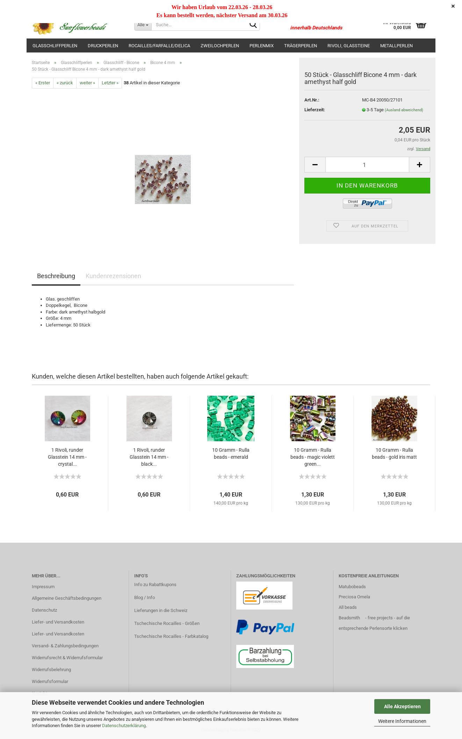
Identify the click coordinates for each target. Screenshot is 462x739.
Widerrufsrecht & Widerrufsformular (67, 657)
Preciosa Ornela (354, 596)
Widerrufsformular (50, 681)
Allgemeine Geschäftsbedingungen (66, 598)
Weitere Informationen (402, 721)
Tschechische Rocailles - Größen (167, 623)
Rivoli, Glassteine (348, 45)
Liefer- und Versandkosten (58, 622)
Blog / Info (144, 597)
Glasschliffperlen (55, 45)
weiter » (87, 82)
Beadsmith (349, 617)
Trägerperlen (300, 45)
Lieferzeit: (314, 109)
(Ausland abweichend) (404, 110)
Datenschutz (44, 610)
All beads (348, 607)
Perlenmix (262, 45)
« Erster (42, 82)
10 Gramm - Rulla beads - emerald (231, 453)
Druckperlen (103, 45)
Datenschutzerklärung (124, 725)
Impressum (43, 586)
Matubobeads (352, 586)
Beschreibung (56, 276)
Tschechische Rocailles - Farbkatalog (171, 636)
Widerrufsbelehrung (51, 669)
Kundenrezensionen (113, 276)
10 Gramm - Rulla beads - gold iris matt (394, 453)
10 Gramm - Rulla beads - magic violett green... (312, 457)
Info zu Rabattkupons (155, 584)
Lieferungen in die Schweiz (160, 610)
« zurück (65, 82)
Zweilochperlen (220, 45)
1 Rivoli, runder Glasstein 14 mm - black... (149, 457)
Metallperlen (396, 45)
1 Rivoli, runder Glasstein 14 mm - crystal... (67, 457)
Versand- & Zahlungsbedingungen (65, 645)
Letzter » (110, 82)
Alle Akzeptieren (402, 706)
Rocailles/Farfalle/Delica (159, 45)
